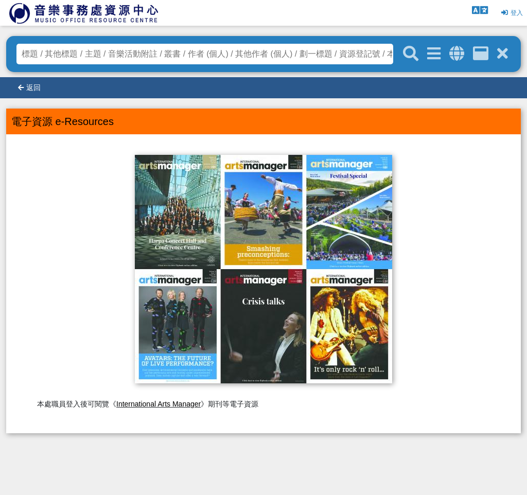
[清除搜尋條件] (503, 53)
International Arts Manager (158, 404)
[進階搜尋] (434, 53)
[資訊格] (480, 53)
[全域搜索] (457, 53)
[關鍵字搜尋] (410, 54)
